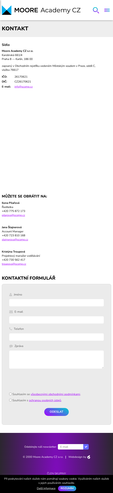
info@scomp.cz (24, 86)
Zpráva (19, 346)
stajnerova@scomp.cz (15, 239)
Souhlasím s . (37, 400)
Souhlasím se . (46, 394)
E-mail (19, 312)
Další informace (46, 488)
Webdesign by (79, 457)
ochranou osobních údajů (45, 400)
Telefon (19, 329)
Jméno (18, 295)
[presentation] (36, 382)
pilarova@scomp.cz (13, 215)
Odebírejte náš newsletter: (40, 447)
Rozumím (67, 488)
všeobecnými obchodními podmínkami (55, 394)
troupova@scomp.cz (14, 264)
